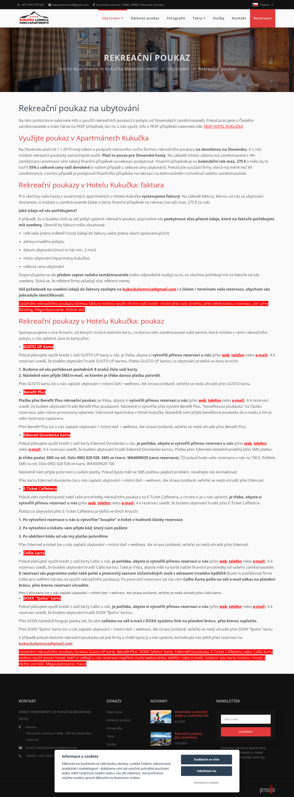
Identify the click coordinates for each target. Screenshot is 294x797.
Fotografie (176, 18)
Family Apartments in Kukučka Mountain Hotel (108, 68)
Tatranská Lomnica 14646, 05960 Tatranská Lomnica (128, 5)
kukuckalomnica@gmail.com (68, 5)
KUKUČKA (223, 126)
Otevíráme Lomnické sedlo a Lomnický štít (191, 713)
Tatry (199, 18)
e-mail (261, 355)
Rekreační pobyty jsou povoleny (188, 735)
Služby (219, 18)
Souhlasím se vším (206, 759)
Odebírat (246, 731)
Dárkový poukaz (145, 18)
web (226, 355)
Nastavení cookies (206, 782)
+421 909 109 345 (31, 5)
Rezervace (263, 18)
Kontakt (239, 18)
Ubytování (112, 18)
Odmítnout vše (206, 771)
